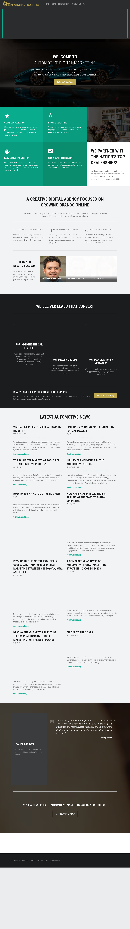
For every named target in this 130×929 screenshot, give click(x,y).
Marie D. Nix (99, 278)
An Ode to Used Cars (80, 694)
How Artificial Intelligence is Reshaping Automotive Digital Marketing (86, 559)
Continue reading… (21, 485)
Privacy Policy (63, 4)
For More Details (65, 875)
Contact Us (76, 4)
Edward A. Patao (76, 278)
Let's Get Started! (65, 82)
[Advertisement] (65, 23)
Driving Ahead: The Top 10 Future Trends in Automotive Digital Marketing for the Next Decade (34, 697)
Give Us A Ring (105, 395)
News (54, 4)
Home (47, 4)
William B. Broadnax (52, 278)
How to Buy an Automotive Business (37, 555)
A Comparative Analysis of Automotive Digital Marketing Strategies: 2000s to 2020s (87, 626)
